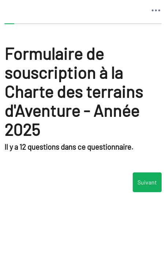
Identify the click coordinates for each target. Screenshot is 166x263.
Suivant (147, 182)
